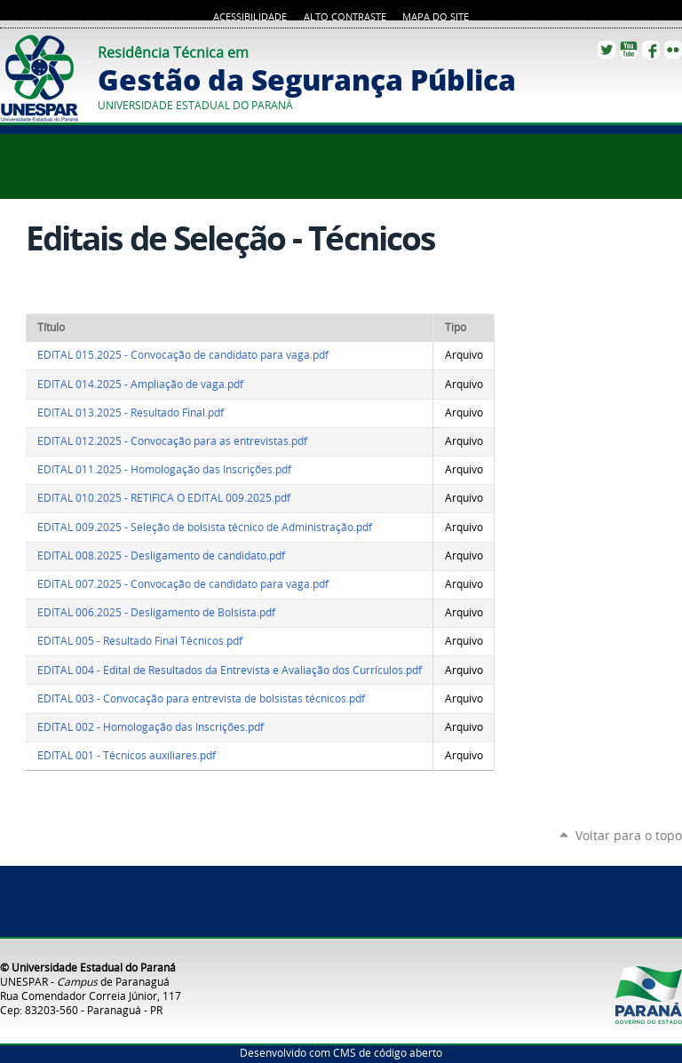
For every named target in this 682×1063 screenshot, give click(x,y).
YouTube (629, 50)
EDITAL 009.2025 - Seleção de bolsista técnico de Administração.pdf (204, 527)
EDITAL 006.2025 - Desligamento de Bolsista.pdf (156, 612)
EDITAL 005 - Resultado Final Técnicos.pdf (139, 640)
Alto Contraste (345, 17)
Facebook (651, 50)
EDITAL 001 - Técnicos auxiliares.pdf (126, 755)
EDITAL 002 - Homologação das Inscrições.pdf (150, 726)
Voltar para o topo (628, 835)
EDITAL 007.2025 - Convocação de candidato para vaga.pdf (183, 583)
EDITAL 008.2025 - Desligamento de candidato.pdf (161, 555)
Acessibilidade (250, 17)
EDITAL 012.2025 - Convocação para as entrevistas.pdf (172, 440)
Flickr (673, 50)
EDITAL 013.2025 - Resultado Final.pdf (130, 412)
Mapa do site (435, 17)
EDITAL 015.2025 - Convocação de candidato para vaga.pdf (183, 354)
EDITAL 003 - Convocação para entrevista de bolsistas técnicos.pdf (201, 698)
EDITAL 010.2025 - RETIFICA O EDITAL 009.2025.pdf (163, 497)
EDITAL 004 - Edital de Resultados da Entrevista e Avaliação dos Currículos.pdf (229, 670)
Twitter (606, 50)
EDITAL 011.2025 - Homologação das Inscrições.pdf (164, 469)
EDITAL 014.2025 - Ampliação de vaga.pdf (140, 384)
